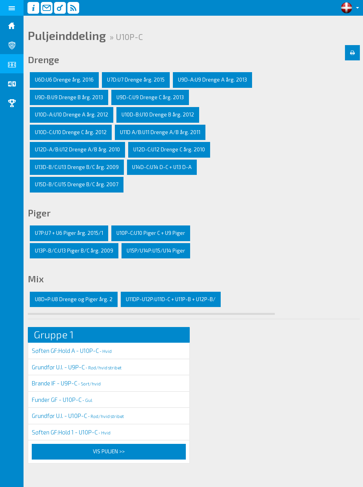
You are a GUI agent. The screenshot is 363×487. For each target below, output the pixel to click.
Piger (39, 212)
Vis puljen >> (109, 451)
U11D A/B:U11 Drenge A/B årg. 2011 (160, 132)
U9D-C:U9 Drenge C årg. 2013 (150, 97)
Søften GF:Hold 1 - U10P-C (71, 432)
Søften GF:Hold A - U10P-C (72, 350)
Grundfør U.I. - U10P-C (78, 415)
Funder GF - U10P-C (62, 399)
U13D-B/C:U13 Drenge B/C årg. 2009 (77, 167)
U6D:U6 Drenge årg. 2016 (64, 79)
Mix (36, 278)
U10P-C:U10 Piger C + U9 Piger (150, 233)
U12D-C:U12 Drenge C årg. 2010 (169, 149)
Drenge (43, 59)
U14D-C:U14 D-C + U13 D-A (162, 167)
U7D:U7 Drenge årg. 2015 (136, 79)
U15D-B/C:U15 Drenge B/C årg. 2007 (76, 184)
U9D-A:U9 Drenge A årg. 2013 (212, 79)
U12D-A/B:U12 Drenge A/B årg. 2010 (77, 149)
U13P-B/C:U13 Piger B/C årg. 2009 (74, 250)
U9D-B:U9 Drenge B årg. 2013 (69, 97)
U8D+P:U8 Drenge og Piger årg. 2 (74, 299)
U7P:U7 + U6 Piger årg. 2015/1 (69, 233)
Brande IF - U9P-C (66, 383)
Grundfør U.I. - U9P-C (77, 367)
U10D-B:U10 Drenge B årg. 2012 (158, 114)
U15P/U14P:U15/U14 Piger (156, 250)
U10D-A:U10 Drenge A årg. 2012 (71, 114)
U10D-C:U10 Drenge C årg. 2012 (71, 132)
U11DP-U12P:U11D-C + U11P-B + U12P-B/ (171, 299)
